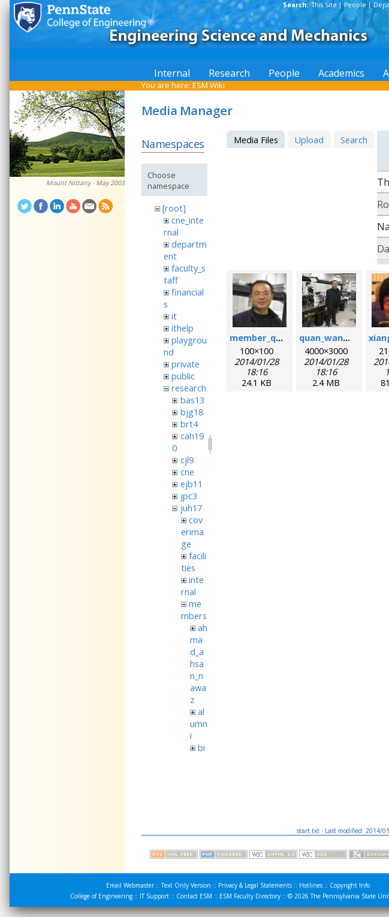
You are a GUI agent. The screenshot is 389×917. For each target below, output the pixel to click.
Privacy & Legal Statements (255, 885)
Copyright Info (350, 885)
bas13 (192, 400)
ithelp (182, 328)
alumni (198, 723)
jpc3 (188, 496)
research (188, 388)
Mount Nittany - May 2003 (85, 183)
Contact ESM (194, 896)
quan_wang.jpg (332, 337)
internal (192, 586)
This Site (324, 5)
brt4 (189, 424)
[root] (174, 208)
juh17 (191, 508)
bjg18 (191, 412)
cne (187, 472)
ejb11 (191, 484)
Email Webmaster (130, 885)
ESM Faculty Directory (250, 896)
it (174, 316)
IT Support (154, 896)
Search (353, 140)
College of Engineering (101, 896)
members (194, 610)
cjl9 (187, 460)
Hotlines (310, 885)
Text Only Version (186, 885)
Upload (309, 140)
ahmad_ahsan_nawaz (198, 663)
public (183, 376)
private (185, 364)
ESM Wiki (208, 85)
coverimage (192, 532)
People (355, 5)
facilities (193, 562)
